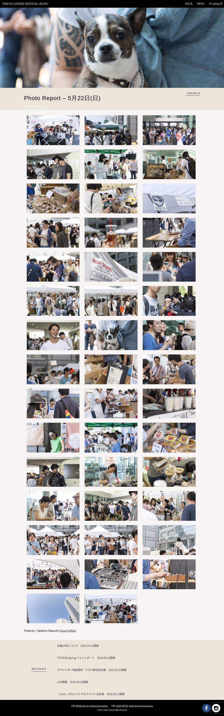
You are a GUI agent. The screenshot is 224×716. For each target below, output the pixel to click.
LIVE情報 (72, 682)
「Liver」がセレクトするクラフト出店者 (91, 694)
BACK (188, 3)
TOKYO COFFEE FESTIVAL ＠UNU (25, 3)
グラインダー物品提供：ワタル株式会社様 (92, 670)
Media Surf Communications (141, 705)
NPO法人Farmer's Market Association (92, 705)
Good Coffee (67, 630)
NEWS (200, 3)
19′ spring (214, 3)
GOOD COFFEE (122, 705)
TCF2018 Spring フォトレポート (86, 657)
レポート (45, 106)
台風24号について (78, 645)
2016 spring (32, 106)
